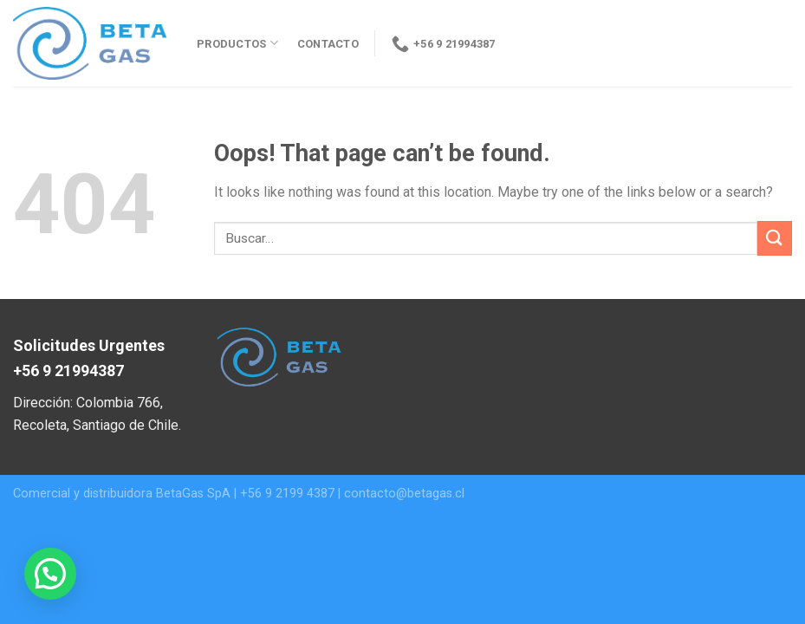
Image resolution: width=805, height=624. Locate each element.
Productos (237, 43)
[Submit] (774, 238)
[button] (50, 574)
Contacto (328, 43)
